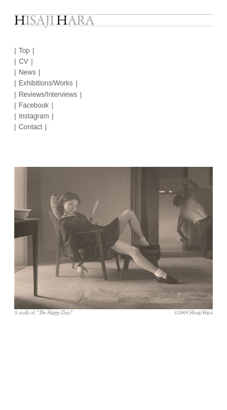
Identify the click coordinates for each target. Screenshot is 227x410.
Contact (30, 127)
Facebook (34, 105)
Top (24, 51)
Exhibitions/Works (46, 83)
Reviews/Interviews (48, 95)
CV (23, 61)
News (27, 72)
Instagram (34, 116)
